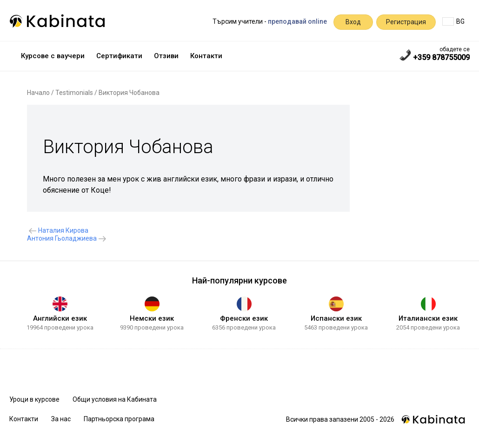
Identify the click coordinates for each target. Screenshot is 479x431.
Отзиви (166, 56)
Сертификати (119, 56)
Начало (38, 92)
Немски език (152, 318)
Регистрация (406, 22)
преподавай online (297, 21)
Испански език (336, 318)
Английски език (60, 318)
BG (453, 21)
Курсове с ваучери (53, 56)
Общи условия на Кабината (115, 399)
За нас (61, 419)
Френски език (244, 318)
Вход (353, 22)
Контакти (206, 56)
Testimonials (74, 92)
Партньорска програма (119, 419)
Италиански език (428, 318)
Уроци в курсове (34, 399)
